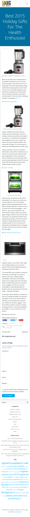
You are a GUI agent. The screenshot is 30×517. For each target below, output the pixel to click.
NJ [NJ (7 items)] (20, 487)
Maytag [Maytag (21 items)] (4, 484)
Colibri (20, 512)
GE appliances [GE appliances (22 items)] (23, 474)
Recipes (15, 421)
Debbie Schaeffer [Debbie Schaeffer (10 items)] (12, 469)
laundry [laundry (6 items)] (3, 482)
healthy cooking (18, 325)
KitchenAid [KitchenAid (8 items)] (5, 479)
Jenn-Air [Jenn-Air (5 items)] (13, 477)
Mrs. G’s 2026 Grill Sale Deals (15, 438)
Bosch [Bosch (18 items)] (21, 466)
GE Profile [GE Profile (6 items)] (5, 477)
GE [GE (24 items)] (15, 474)
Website (4, 383)
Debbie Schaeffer (8, 76)
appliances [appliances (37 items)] (7, 463)
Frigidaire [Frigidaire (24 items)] (24, 471)
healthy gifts (9, 327)
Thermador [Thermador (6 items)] (23, 493)
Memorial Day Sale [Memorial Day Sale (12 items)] (14, 485)
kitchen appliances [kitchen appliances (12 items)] (14, 479)
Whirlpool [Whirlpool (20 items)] (16, 498)
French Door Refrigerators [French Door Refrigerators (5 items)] (14, 471)
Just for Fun (12, 323)
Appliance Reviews (15, 409)
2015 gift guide (9, 325)
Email (4, 377)
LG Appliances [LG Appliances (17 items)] (23, 482)
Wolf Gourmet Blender (10, 101)
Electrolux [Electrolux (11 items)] (5, 471)
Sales (15, 424)
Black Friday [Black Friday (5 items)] (5, 466)
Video (15, 431)
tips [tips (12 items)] (27, 493)
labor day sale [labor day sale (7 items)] (24, 479)
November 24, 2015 (19, 76)
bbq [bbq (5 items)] (2, 466)
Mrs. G (17, 98)
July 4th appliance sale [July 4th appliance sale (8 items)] (21, 477)
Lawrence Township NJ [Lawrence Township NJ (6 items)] (10, 482)
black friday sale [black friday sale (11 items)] (14, 466)
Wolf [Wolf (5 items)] (21, 498)
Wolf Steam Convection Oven (12, 232)
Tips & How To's (15, 429)
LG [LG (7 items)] (16, 482)
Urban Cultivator (8, 168)
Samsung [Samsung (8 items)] (17, 493)
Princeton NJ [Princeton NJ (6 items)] (15, 489)
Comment (5, 351)
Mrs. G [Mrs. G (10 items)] (27, 485)
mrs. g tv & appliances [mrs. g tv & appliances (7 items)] (13, 487)
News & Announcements (15, 419)
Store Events (15, 426)
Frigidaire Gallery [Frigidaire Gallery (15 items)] (7, 474)
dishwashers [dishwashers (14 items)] (22, 469)
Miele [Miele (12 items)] (23, 485)
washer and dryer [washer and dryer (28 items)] (14, 495)
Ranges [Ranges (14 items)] (21, 489)
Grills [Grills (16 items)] (10, 477)
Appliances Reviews (15, 412)
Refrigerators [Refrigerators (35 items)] (8, 492)
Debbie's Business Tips (15, 414)
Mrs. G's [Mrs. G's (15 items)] (5, 487)
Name (4, 371)
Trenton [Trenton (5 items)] (4, 496)
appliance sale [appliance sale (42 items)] (20, 463)
